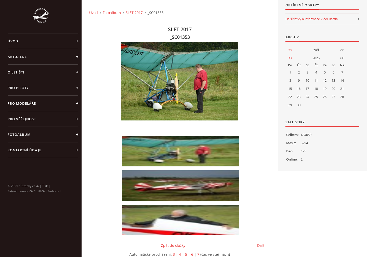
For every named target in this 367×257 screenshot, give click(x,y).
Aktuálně (17, 56)
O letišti (16, 72)
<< (290, 49)
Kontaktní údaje (24, 150)
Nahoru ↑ (54, 191)
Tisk (45, 186)
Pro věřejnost (22, 119)
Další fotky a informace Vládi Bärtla (311, 19)
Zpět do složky (173, 245)
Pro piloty (18, 87)
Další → (263, 245)
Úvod (13, 41)
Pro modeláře (22, 103)
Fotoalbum (19, 134)
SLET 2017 (134, 12)
